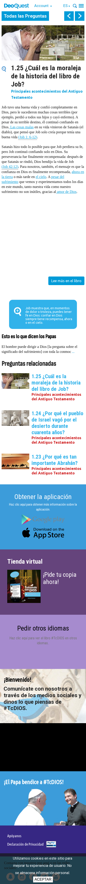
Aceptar (42, 879)
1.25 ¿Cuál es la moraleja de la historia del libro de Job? (56, 382)
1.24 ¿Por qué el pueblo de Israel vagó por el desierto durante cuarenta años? (57, 423)
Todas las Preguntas (25, 16)
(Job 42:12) (10, 166)
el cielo (41, 177)
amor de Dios (66, 192)
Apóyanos (14, 836)
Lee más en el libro (66, 281)
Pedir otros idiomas (43, 628)
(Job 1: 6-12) (27, 137)
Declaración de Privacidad (25, 844)
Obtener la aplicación (43, 497)
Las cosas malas (21, 127)
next (79, 16)
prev (69, 16)
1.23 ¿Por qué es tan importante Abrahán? (55, 460)
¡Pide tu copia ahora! (59, 578)
